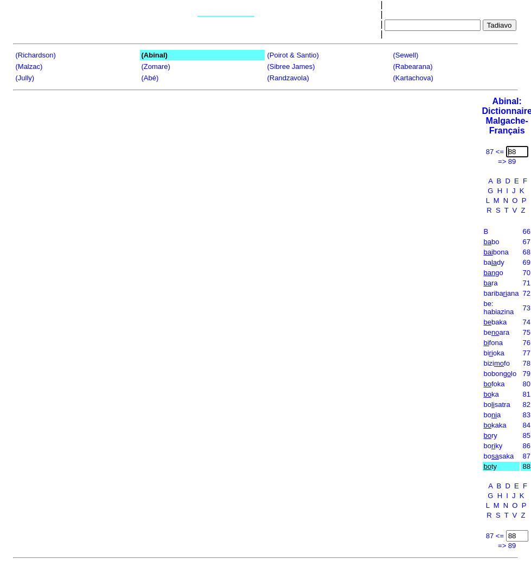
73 (526, 308)
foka (493, 384)
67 (526, 242)
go (493, 273)
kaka (494, 425)
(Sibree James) (291, 66)
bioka (493, 353)
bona (495, 252)
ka (490, 394)
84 (526, 425)
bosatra (496, 404)
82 (526, 404)
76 (526, 343)
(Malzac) (28, 66)
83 (526, 415)
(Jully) (24, 78)
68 (526, 252)
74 (526, 322)
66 (526, 231)
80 (526, 384)
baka (495, 322)
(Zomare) (155, 66)
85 (526, 435)
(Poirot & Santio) (292, 55)
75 (526, 332)
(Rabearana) (412, 66)
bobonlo (499, 374)
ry (490, 435)
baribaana (501, 293)
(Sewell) (405, 55)
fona (492, 343)
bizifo (496, 363)
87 (526, 456)
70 (526, 273)
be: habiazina (498, 308)
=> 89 (507, 161)
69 (526, 262)
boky (492, 446)
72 (526, 293)
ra (490, 283)
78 (526, 363)
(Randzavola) (288, 78)
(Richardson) (35, 55)
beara (496, 332)
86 (526, 446)
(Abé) (149, 78)
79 (526, 374)
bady (493, 262)
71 (526, 283)
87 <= (495, 152)
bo (491, 242)
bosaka (498, 456)
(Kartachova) (413, 78)
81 (526, 394)
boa (492, 415)
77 (526, 353)
